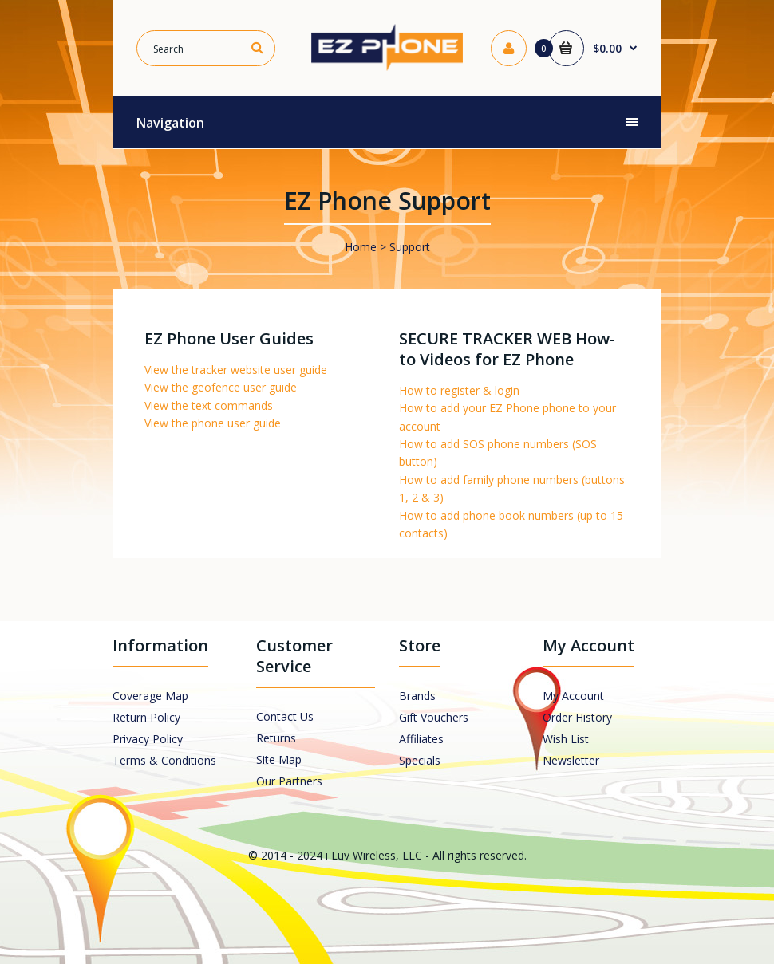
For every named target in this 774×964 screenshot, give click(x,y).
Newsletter (571, 760)
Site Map (279, 759)
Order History (577, 717)
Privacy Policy (148, 738)
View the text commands (208, 405)
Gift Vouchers (433, 717)
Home (361, 246)
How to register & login (459, 390)
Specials (419, 760)
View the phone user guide (212, 423)
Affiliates (421, 738)
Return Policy (146, 717)
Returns (276, 738)
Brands (417, 695)
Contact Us (285, 716)
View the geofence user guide (220, 387)
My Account (573, 695)
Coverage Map (150, 695)
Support (409, 246)
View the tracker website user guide (235, 369)
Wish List (566, 738)
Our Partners (289, 781)
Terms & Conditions (164, 760)
